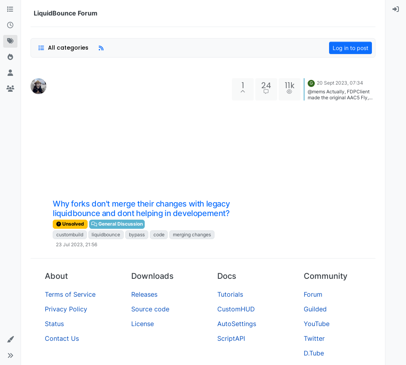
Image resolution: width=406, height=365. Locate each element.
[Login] (396, 9)
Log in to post (350, 47)
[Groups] (10, 89)
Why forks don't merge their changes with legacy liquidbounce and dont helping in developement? (141, 208)
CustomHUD (236, 309)
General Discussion (117, 224)
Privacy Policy (66, 309)
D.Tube (314, 353)
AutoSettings (236, 324)
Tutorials (230, 294)
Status (54, 324)
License (142, 324)
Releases (144, 294)
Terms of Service (70, 294)
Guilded (315, 309)
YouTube (316, 324)
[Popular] (10, 57)
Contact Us (62, 338)
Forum (313, 294)
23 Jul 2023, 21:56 (76, 244)
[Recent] (10, 25)
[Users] (10, 73)
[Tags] (10, 41)
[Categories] (10, 9)
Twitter (314, 338)
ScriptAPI (231, 338)
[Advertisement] (141, 137)
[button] (10, 339)
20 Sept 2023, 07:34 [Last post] (340, 83)
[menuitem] (396, 9)
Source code (150, 309)
